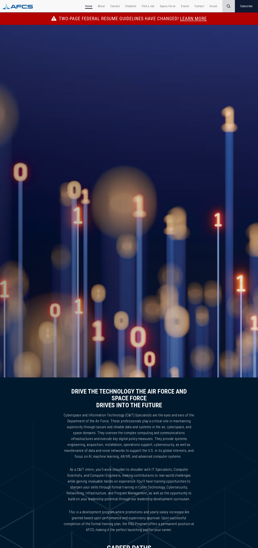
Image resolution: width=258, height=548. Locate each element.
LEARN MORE (193, 18)
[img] (129, 203)
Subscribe (246, 6)
